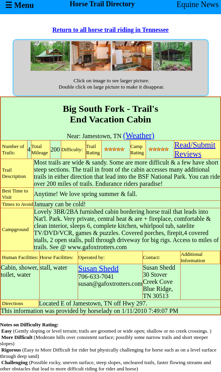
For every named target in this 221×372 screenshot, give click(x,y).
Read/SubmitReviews (194, 149)
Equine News (198, 4)
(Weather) (138, 135)
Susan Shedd (98, 268)
